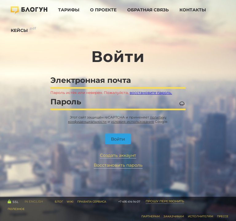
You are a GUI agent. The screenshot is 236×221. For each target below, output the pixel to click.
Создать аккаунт (118, 155)
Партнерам (150, 216)
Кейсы (19, 30)
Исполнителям (200, 216)
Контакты (192, 10)
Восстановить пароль (118, 165)
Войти (118, 139)
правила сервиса (91, 201)
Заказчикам (173, 216)
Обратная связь (148, 10)
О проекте (103, 10)
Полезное (16, 209)
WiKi (70, 201)
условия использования (132, 121)
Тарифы (68, 10)
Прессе (222, 216)
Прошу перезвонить (165, 201)
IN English (34, 202)
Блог (59, 201)
